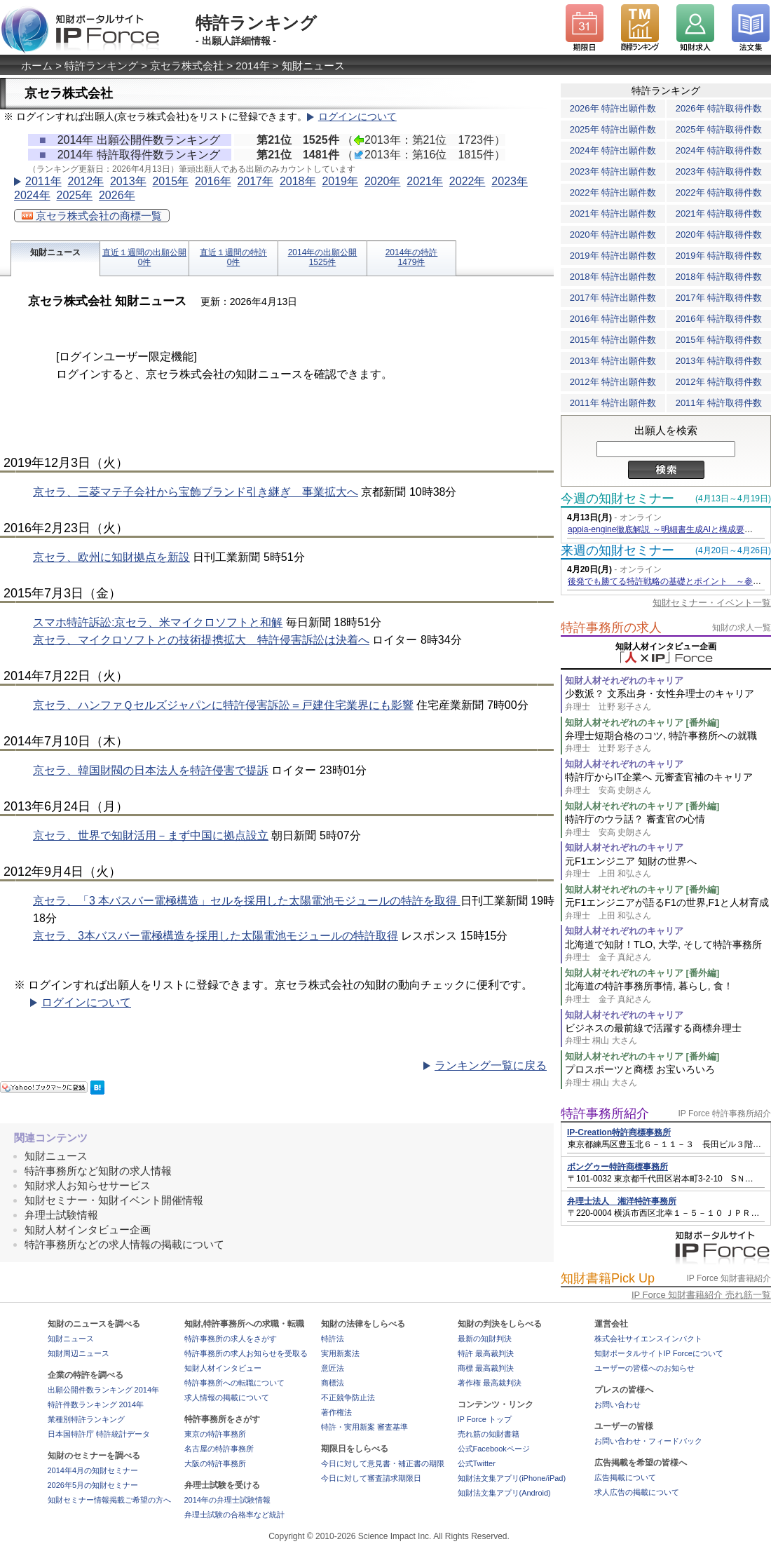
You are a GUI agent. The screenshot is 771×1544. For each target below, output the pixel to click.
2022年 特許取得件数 (719, 192)
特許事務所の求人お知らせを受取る (246, 1353)
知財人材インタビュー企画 (88, 1229)
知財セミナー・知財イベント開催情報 (114, 1200)
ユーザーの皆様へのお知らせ (644, 1368)
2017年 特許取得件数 (719, 297)
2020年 (382, 181)
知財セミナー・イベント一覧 (712, 602)
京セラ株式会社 (187, 66)
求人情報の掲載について (226, 1397)
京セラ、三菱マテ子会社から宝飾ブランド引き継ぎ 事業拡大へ (195, 492)
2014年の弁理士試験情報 (227, 1500)
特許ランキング (101, 66)
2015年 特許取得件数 (719, 339)
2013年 (128, 181)
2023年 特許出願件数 (613, 171)
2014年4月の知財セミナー (93, 1470)
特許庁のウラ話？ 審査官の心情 (668, 825)
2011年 (43, 181)
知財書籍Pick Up (608, 1278)
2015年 (170, 181)
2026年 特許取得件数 (719, 108)
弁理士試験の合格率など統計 (234, 1514)
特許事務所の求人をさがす (230, 1338)
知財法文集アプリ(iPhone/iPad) (512, 1478)
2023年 (509, 181)
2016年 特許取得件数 (719, 318)
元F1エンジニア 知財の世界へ (668, 867)
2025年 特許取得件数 (719, 129)
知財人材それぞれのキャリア (624, 680)
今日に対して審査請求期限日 (371, 1478)
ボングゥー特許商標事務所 (617, 1167)
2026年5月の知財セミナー (93, 1485)
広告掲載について (625, 1477)
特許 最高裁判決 (486, 1353)
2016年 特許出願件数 (613, 318)
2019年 (340, 181)
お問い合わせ (617, 1404)
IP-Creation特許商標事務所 (619, 1132)
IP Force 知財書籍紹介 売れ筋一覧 (701, 1294)
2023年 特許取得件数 (719, 171)
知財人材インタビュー (222, 1368)
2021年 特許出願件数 (613, 213)
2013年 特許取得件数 (719, 360)
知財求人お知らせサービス (88, 1185)
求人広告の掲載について (636, 1492)
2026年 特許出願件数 (613, 108)
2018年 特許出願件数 (613, 276)
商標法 (332, 1383)
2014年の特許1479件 (412, 257)
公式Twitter (477, 1463)
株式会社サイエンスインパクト (648, 1338)
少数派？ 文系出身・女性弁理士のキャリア (668, 700)
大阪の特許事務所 (215, 1463)
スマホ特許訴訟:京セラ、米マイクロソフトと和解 (157, 622)
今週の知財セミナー (617, 499)
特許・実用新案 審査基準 (364, 1427)
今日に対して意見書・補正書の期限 (382, 1463)
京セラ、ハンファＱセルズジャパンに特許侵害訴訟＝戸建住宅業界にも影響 (223, 705)
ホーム (37, 66)
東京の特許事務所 (215, 1434)
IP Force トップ (485, 1419)
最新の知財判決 (485, 1338)
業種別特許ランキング (86, 1419)
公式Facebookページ (494, 1448)
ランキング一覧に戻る (491, 1065)
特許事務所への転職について (234, 1383)
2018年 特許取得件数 (719, 276)
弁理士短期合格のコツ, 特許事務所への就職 (668, 742)
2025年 (74, 195)
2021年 (425, 181)
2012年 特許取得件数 (719, 382)
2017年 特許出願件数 (613, 297)
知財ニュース (55, 252)
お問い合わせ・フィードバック (648, 1441)
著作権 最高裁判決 (489, 1383)
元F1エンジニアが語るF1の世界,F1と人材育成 (668, 909)
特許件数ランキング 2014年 (96, 1404)
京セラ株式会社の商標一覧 (92, 216)
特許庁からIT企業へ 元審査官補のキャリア (668, 783)
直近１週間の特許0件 (233, 257)
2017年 (255, 181)
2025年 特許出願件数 (613, 129)
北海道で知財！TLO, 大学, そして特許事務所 (668, 951)
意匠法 (332, 1368)
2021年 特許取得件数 (719, 213)
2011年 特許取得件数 (719, 403)
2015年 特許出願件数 (613, 339)
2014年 (252, 66)
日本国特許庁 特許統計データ (99, 1434)
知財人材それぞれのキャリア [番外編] (642, 722)
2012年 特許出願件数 (613, 382)
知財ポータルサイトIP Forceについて (658, 1353)
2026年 (117, 195)
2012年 (85, 181)
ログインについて (357, 116)
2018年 (298, 181)
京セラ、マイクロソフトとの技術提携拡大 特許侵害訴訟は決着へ (201, 640)
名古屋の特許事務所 (219, 1448)
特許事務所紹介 (605, 1113)
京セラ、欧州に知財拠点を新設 (111, 557)
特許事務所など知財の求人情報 (98, 1171)
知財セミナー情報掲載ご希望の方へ (109, 1500)
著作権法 (336, 1412)
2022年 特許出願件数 (613, 192)
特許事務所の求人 (611, 628)
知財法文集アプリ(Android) (504, 1493)
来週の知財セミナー (617, 550)
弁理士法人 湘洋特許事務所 (621, 1201)
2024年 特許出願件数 (613, 150)
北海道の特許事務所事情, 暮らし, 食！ (668, 992)
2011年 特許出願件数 (613, 403)
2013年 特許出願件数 (613, 360)
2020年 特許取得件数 (719, 234)
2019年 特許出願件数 (613, 255)
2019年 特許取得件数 (719, 255)
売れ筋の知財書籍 (488, 1434)
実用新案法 (340, 1353)
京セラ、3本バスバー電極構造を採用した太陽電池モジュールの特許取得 (215, 936)
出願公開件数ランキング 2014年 (104, 1390)
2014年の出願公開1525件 (322, 257)
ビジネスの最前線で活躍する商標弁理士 (668, 1034)
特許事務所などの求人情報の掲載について (124, 1244)
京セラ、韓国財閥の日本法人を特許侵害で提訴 (150, 770)
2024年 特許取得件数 (719, 150)
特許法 (332, 1338)
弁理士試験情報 (61, 1215)
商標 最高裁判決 (486, 1368)
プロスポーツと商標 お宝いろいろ (668, 1076)
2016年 (213, 181)
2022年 (467, 181)
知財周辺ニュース (78, 1353)
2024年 (32, 195)
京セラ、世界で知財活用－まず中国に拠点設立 (150, 835)
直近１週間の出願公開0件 (144, 257)
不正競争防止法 (348, 1397)
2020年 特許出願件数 (613, 234)
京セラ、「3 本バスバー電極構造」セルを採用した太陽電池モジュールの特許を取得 (246, 901)
